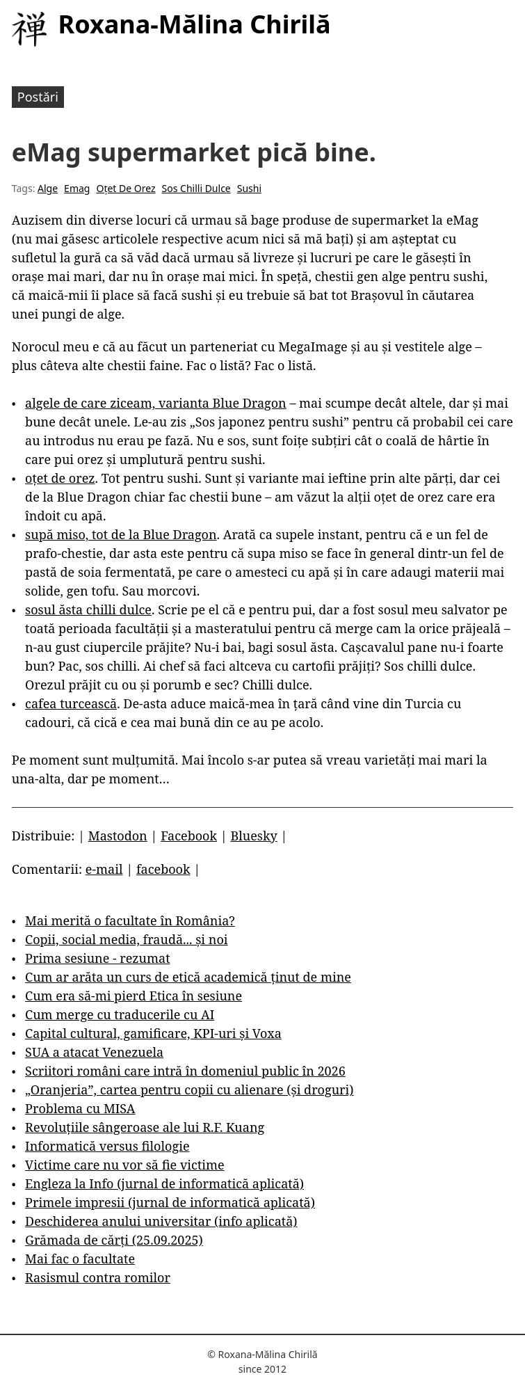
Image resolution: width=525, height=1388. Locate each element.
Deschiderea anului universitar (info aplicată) (161, 1221)
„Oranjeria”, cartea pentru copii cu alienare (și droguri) (189, 1089)
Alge (48, 188)
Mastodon (117, 835)
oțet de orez (60, 478)
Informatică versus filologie (107, 1146)
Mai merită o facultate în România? (130, 920)
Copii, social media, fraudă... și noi (126, 939)
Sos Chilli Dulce (196, 188)
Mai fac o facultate (80, 1258)
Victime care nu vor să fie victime (125, 1164)
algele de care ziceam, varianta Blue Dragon (155, 402)
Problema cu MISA (80, 1108)
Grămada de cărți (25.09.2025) (114, 1239)
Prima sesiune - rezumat (97, 958)
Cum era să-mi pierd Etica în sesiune (133, 995)
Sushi (249, 188)
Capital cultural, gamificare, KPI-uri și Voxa (153, 1033)
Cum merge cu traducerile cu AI (119, 1014)
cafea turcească (71, 703)
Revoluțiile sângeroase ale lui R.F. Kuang (144, 1127)
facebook (163, 869)
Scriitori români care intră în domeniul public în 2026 (185, 1070)
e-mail (104, 869)
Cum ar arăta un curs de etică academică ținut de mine (188, 976)
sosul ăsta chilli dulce (88, 609)
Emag (77, 188)
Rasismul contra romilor (97, 1277)
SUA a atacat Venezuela (94, 1052)
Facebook (189, 835)
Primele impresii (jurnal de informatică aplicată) (170, 1202)
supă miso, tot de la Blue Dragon (120, 534)
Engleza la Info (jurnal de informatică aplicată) (164, 1183)
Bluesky (253, 835)
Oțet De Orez (125, 188)
